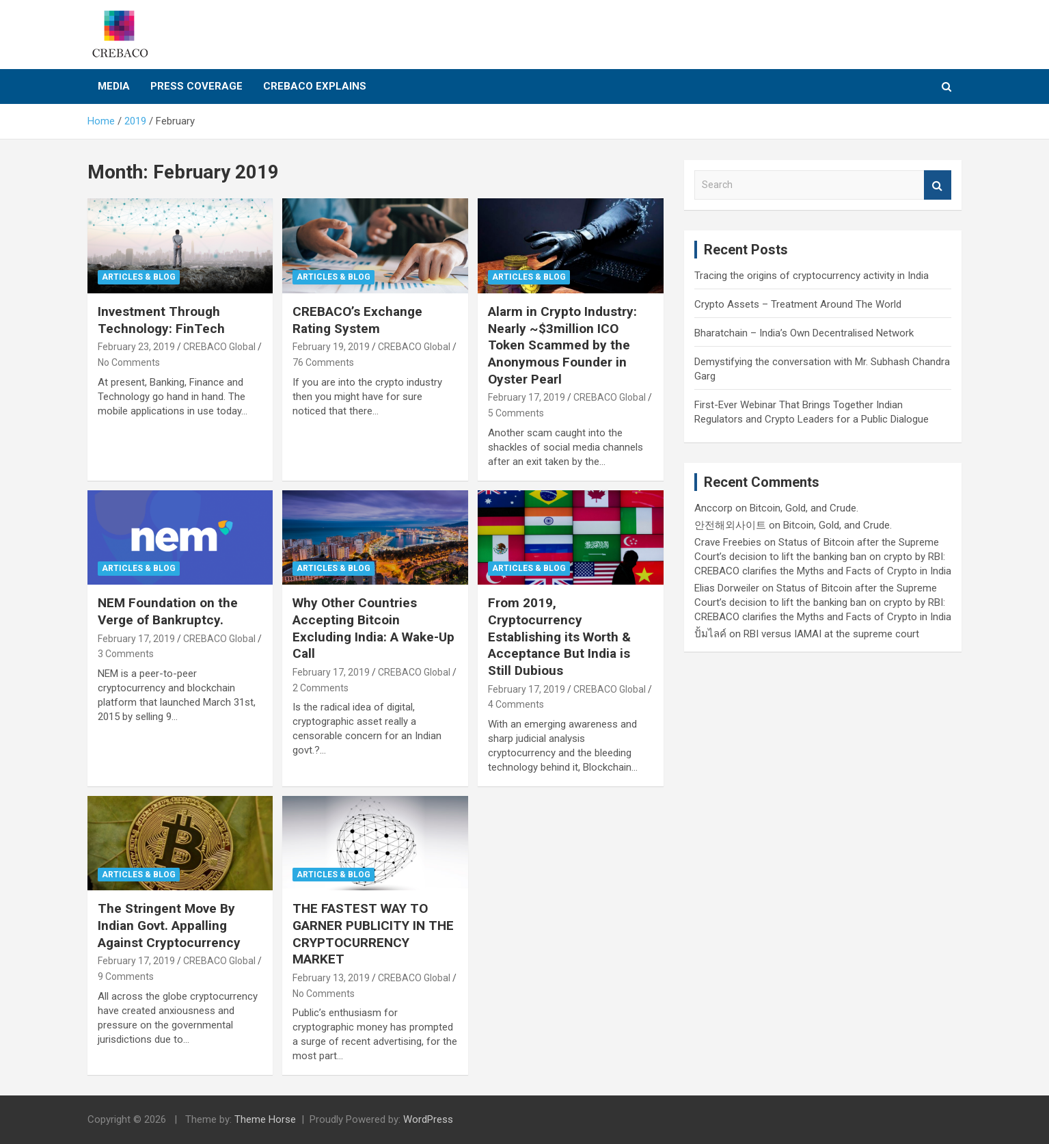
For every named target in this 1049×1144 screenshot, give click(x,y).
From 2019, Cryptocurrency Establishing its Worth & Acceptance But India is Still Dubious (559, 636)
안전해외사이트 (730, 525)
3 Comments (126, 653)
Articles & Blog (139, 277)
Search (937, 185)
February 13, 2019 (331, 977)
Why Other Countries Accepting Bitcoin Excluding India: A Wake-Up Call (373, 628)
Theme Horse (265, 1119)
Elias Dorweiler (726, 588)
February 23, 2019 (136, 346)
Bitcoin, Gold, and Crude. (804, 508)
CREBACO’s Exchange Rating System (357, 320)
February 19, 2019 (331, 346)
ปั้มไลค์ (710, 634)
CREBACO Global (219, 346)
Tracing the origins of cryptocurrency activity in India (811, 275)
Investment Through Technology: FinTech (161, 320)
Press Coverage (196, 86)
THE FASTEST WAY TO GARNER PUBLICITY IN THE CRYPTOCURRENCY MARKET (373, 934)
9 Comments (126, 976)
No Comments (129, 362)
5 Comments (516, 413)
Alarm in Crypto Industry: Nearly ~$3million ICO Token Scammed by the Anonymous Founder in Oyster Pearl (562, 345)
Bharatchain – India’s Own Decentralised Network (804, 333)
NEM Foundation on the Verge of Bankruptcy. (168, 611)
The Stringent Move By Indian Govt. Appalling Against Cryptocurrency (169, 925)
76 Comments (323, 362)
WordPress (428, 1119)
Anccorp (713, 508)
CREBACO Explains (314, 86)
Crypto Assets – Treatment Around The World (797, 304)
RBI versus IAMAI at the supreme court (831, 634)
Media (114, 86)
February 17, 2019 (526, 397)
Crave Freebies (727, 542)
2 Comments (320, 687)
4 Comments (516, 704)
